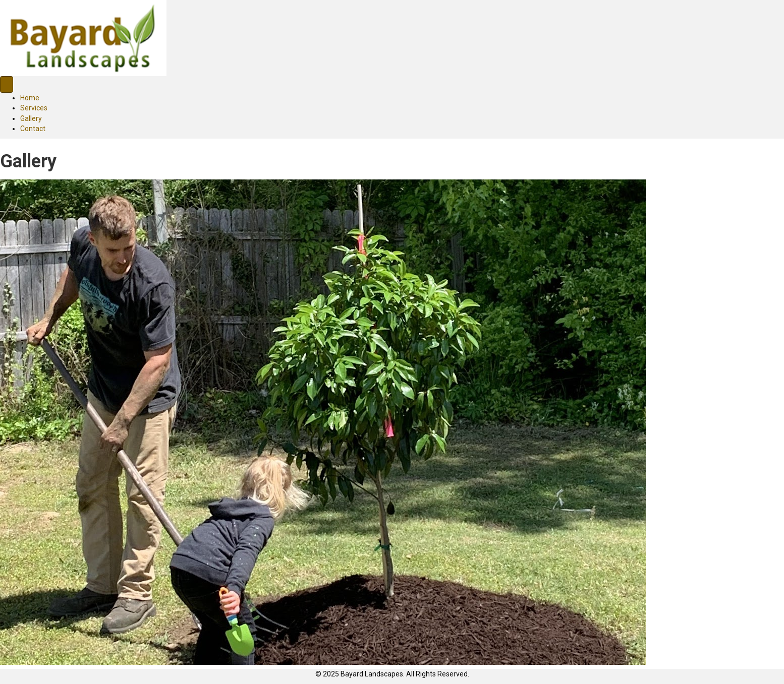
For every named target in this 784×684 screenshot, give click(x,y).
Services (33, 108)
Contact (32, 129)
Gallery (31, 118)
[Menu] (6, 84)
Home (29, 98)
